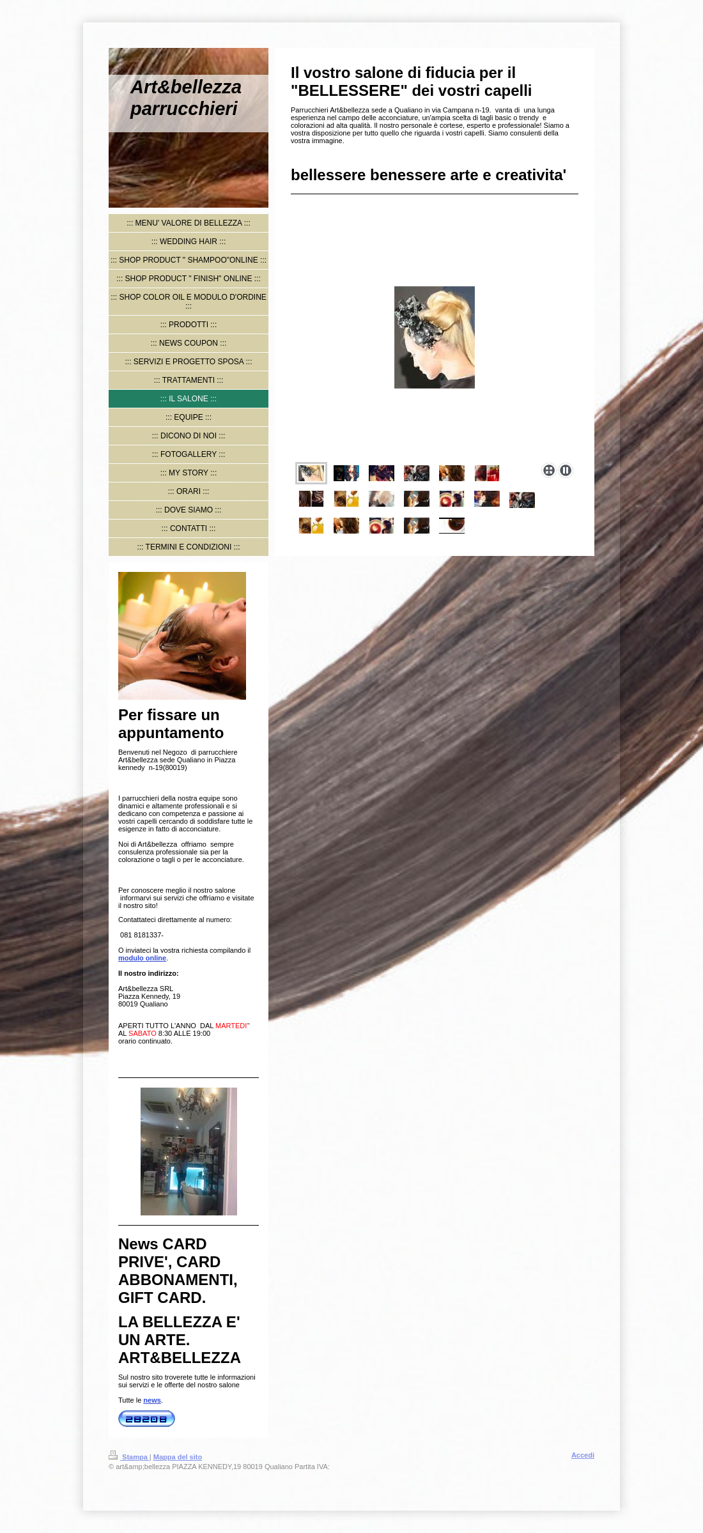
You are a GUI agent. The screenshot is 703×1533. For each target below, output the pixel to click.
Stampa (129, 1457)
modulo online (142, 958)
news (152, 1400)
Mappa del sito (177, 1457)
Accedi (582, 1455)
